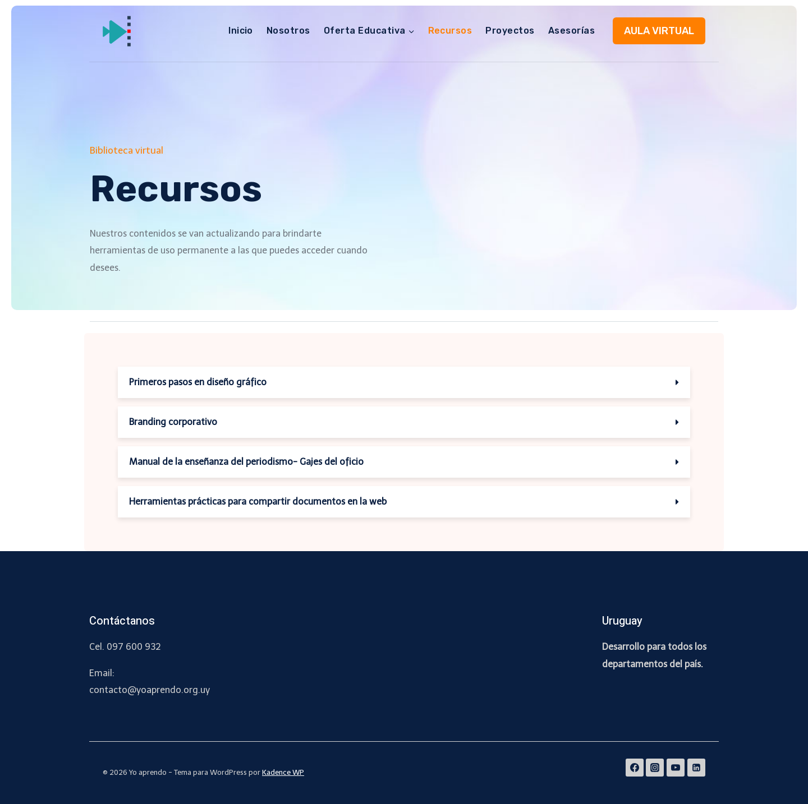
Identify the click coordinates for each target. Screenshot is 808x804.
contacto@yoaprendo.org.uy (149, 690)
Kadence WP (283, 772)
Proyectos (509, 30)
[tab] (404, 382)
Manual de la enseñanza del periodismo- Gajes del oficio (246, 461)
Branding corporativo (173, 422)
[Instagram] (655, 768)
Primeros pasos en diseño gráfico (198, 382)
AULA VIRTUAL (659, 31)
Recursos (450, 30)
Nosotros (288, 30)
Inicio (240, 30)
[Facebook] (635, 768)
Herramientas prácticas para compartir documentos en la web (258, 501)
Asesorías (571, 30)
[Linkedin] (696, 768)
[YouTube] (676, 768)
